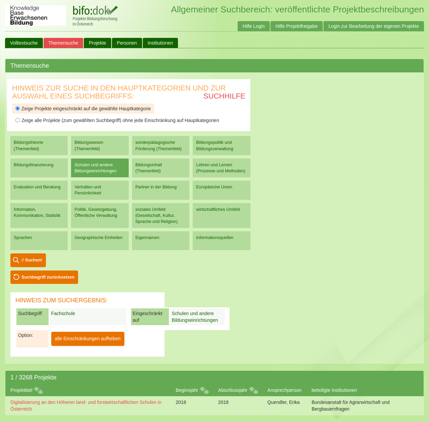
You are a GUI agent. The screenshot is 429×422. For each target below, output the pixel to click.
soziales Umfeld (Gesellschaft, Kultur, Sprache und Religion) (156, 215)
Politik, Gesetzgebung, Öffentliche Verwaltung (95, 212)
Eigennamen (147, 237)
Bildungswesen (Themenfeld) (88, 145)
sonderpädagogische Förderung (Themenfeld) (158, 145)
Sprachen (23, 237)
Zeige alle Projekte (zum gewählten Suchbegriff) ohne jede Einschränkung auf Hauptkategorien (117, 120)
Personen (127, 43)
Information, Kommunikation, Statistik (37, 212)
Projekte (97, 43)
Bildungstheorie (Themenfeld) (28, 145)
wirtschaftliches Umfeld (218, 209)
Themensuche (63, 43)
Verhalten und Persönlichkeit (87, 189)
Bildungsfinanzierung (33, 164)
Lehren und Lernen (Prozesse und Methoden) (220, 167)
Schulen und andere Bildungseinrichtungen (95, 167)
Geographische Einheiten (98, 237)
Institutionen (160, 43)
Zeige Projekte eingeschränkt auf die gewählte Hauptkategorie (83, 108)
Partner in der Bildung (156, 186)
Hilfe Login (254, 26)
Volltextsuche (24, 43)
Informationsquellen (214, 237)
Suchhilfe (224, 96)
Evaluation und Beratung (37, 186)
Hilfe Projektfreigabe (296, 26)
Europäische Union (214, 186)
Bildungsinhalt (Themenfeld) (148, 167)
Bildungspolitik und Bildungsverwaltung (214, 145)
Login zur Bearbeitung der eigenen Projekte (373, 26)
